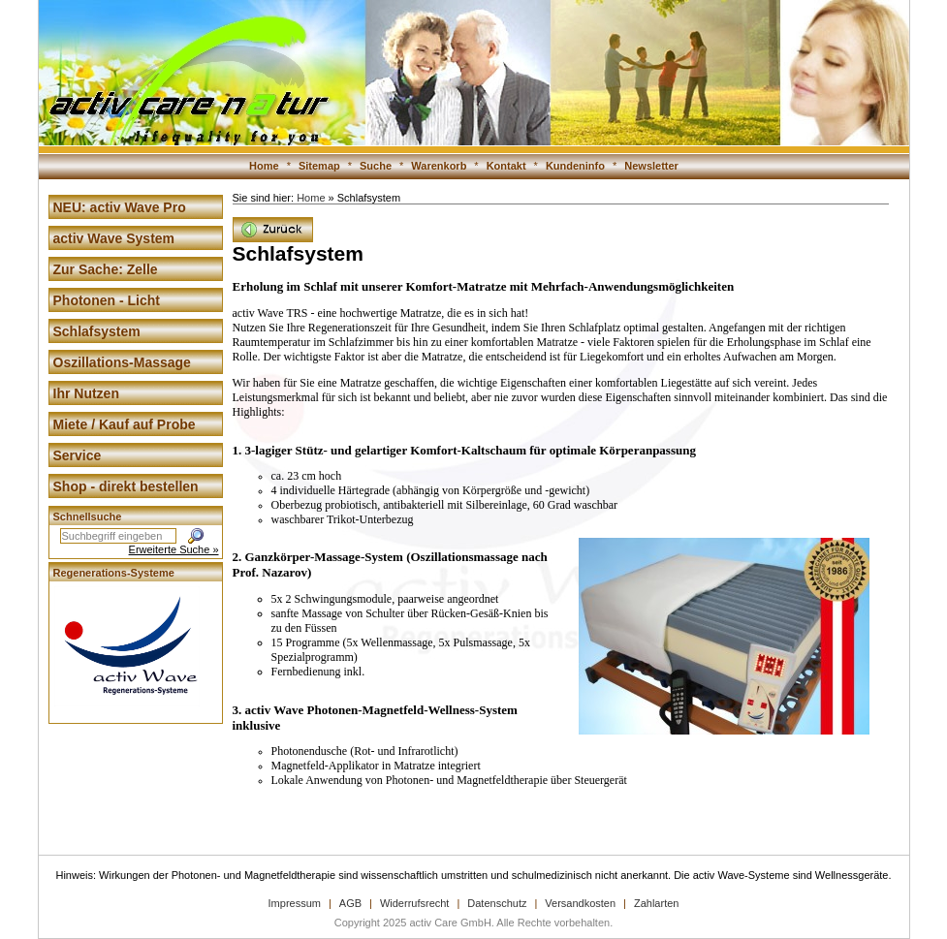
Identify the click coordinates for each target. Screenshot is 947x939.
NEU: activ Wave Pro (119, 207)
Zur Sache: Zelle (105, 269)
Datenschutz (496, 903)
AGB (350, 903)
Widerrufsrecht (415, 903)
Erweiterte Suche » (174, 549)
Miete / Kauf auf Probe (124, 424)
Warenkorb (438, 166)
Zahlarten (656, 903)
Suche (376, 166)
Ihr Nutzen (86, 393)
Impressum (294, 903)
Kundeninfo (575, 166)
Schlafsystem (97, 331)
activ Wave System (114, 238)
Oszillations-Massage (122, 362)
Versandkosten (580, 903)
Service (77, 455)
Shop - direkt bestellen (126, 486)
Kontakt (506, 166)
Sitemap (319, 166)
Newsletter (651, 166)
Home (264, 166)
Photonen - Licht (106, 300)
